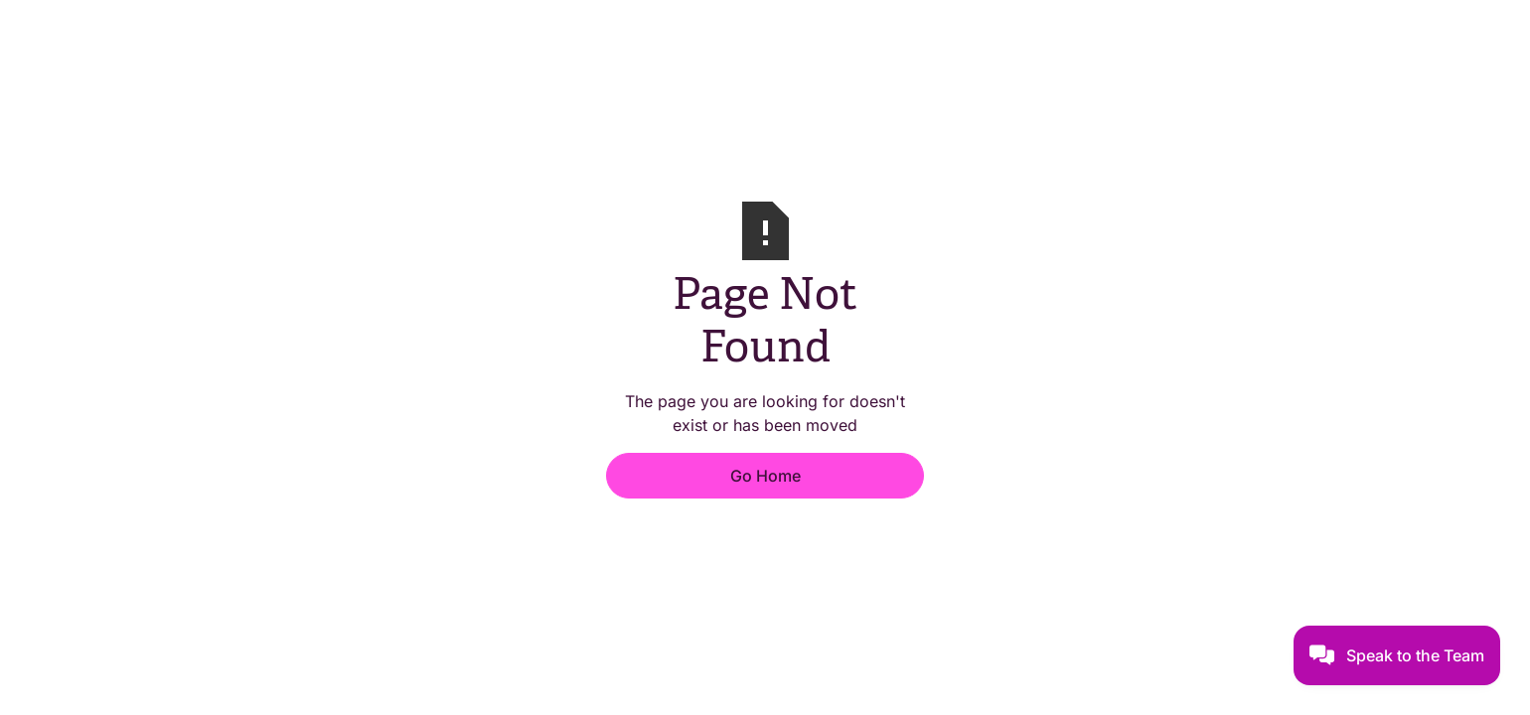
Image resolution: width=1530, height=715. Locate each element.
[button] (1397, 655)
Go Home (765, 476)
